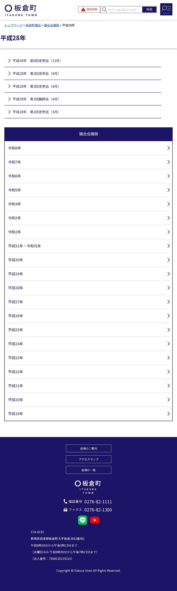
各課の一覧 (88, 470)
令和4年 (14, 204)
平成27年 (15, 301)
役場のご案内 (88, 448)
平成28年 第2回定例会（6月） (37, 86)
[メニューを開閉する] (166, 9)
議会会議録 (51, 25)
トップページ (13, 25)
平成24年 (15, 343)
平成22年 (15, 371)
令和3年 (14, 217)
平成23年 (15, 357)
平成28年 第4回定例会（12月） (38, 60)
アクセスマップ (88, 459)
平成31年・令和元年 (24, 245)
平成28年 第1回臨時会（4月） (37, 99)
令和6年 (14, 176)
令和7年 (14, 162)
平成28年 (15, 287)
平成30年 (15, 259)
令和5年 (14, 190)
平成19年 (15, 413)
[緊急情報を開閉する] (89, 9)
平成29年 (15, 273)
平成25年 (15, 329)
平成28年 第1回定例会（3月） (37, 111)
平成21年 (15, 385)
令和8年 (14, 148)
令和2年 (14, 231)
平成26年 (15, 315)
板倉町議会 (33, 25)
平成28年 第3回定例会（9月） (37, 73)
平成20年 (15, 399)
